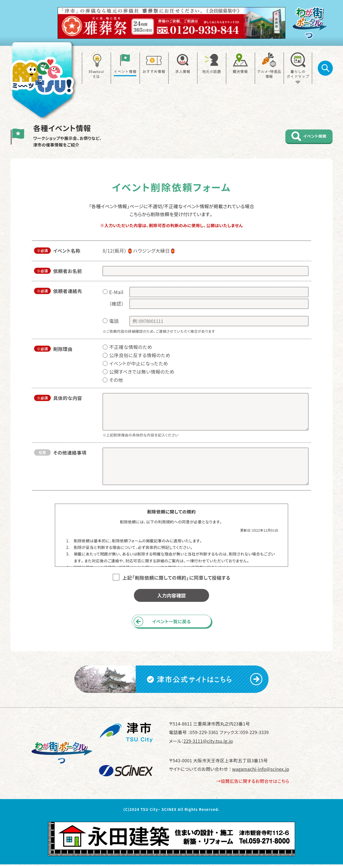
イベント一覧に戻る (171, 622)
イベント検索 (306, 136)
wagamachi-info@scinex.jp (260, 770)
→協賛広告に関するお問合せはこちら (252, 782)
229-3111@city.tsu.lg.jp (208, 742)
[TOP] (42, 79)
